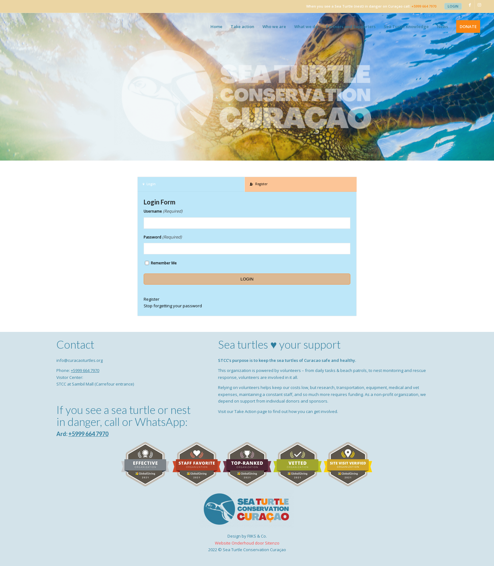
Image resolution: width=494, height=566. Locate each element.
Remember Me (164, 263)
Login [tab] (149, 184)
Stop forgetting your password (173, 306)
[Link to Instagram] (479, 4)
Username (163, 211)
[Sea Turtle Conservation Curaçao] (45, 26)
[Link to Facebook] (469, 4)
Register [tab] (258, 184)
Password (163, 237)
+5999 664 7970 (423, 6)
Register (151, 299)
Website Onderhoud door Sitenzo (247, 543)
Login (453, 6)
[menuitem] (453, 6)
